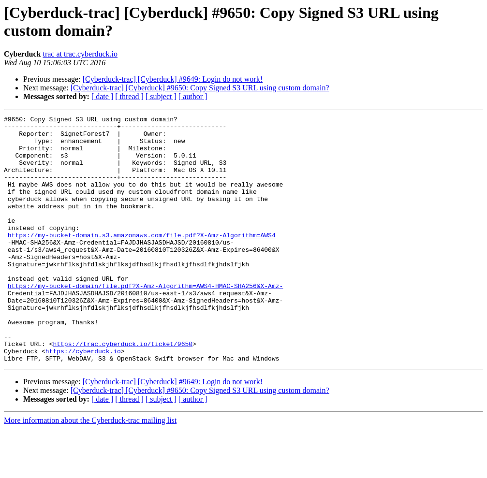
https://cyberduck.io (83, 398)
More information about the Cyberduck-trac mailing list (90, 469)
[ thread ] (129, 96)
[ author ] (192, 96)
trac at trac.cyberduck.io (80, 54)
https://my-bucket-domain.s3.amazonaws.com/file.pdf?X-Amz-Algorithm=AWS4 (142, 259)
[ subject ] (161, 96)
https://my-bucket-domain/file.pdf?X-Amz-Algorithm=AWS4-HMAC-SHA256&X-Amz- (145, 320)
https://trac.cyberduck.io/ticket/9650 (122, 390)
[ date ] (102, 96)
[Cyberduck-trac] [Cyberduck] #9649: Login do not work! (173, 79)
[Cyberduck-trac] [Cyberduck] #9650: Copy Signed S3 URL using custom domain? (200, 88)
